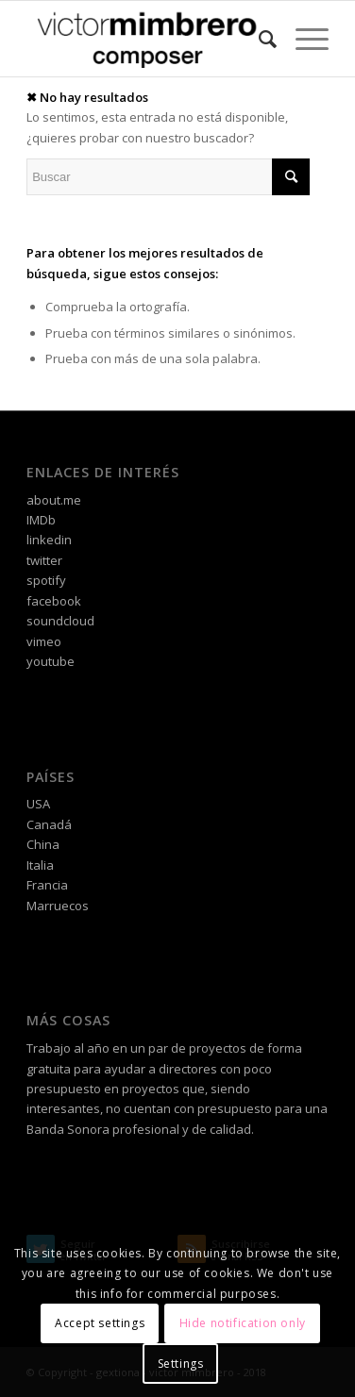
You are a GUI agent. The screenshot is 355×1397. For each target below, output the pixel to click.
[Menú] (303, 38)
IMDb (41, 519)
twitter (44, 560)
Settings (181, 1363)
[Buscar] (258, 38)
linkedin (49, 539)
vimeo (43, 641)
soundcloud (60, 620)
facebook (53, 600)
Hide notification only (242, 1323)
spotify (46, 580)
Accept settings (99, 1323)
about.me (53, 499)
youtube (50, 661)
